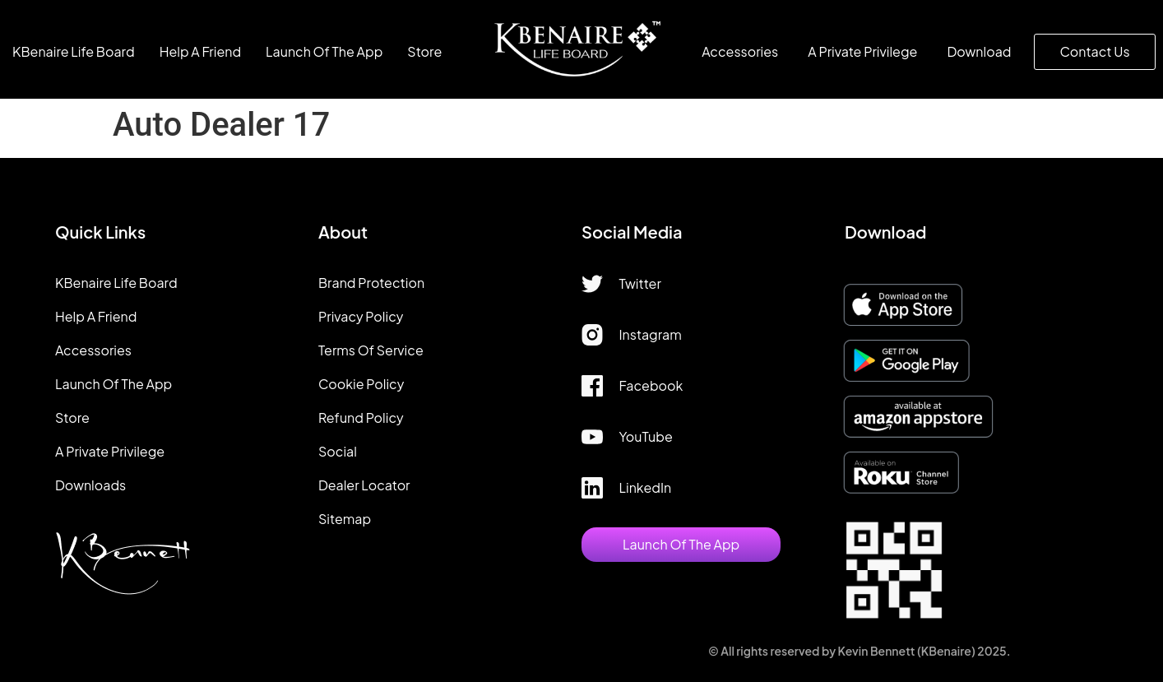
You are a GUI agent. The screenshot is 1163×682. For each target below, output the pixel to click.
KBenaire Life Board (73, 51)
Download (979, 51)
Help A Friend (200, 51)
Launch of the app (324, 51)
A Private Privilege (862, 51)
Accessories (740, 51)
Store (424, 51)
